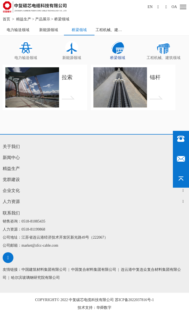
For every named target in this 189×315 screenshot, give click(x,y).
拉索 (67, 77)
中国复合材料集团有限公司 (93, 270)
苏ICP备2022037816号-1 (134, 300)
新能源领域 (48, 30)
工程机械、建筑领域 (110, 30)
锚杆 (155, 77)
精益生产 (23, 19)
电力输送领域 (18, 30)
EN (150, 7)
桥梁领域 (61, 19)
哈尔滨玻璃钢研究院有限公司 (35, 278)
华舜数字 (103, 308)
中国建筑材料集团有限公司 (44, 270)
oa (174, 7)
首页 (6, 19)
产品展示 (42, 19)
